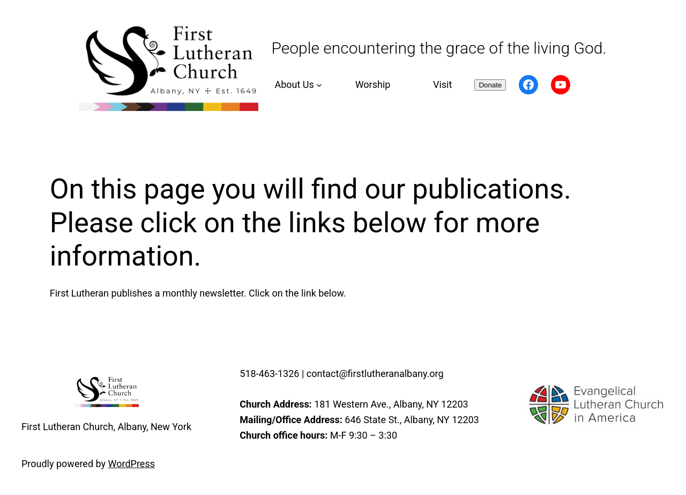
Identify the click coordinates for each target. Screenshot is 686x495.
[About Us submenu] (296, 85)
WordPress (131, 463)
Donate (490, 85)
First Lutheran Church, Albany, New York (106, 426)
